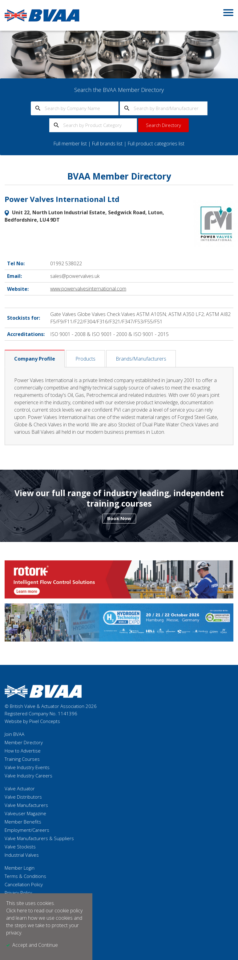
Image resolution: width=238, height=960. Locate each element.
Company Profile (34, 358)
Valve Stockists (20, 846)
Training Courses (22, 759)
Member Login (19, 867)
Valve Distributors (23, 796)
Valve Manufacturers (26, 805)
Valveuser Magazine (25, 813)
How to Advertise (23, 750)
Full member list (70, 143)
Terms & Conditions (25, 876)
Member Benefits (23, 821)
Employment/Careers (27, 830)
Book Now (119, 518)
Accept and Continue (35, 945)
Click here (16, 910)
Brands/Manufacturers (141, 358)
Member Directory (24, 742)
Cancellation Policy (24, 884)
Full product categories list (156, 143)
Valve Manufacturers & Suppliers (39, 838)
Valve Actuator (20, 788)
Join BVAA (14, 734)
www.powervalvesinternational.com (88, 288)
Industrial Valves (22, 854)
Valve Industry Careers (28, 775)
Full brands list (107, 143)
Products (85, 358)
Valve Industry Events (27, 767)
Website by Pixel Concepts (32, 721)
